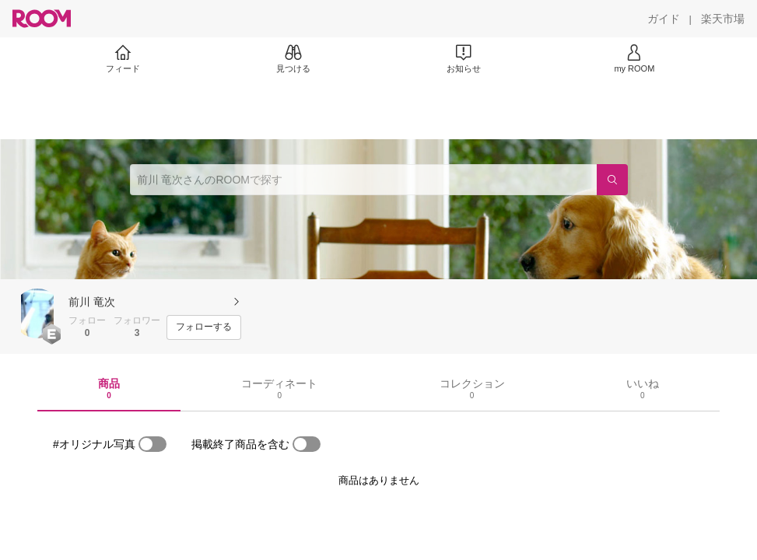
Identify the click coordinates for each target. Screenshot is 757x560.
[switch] (152, 444)
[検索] (612, 179)
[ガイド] (663, 19)
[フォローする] (203, 327)
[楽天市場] (723, 19)
